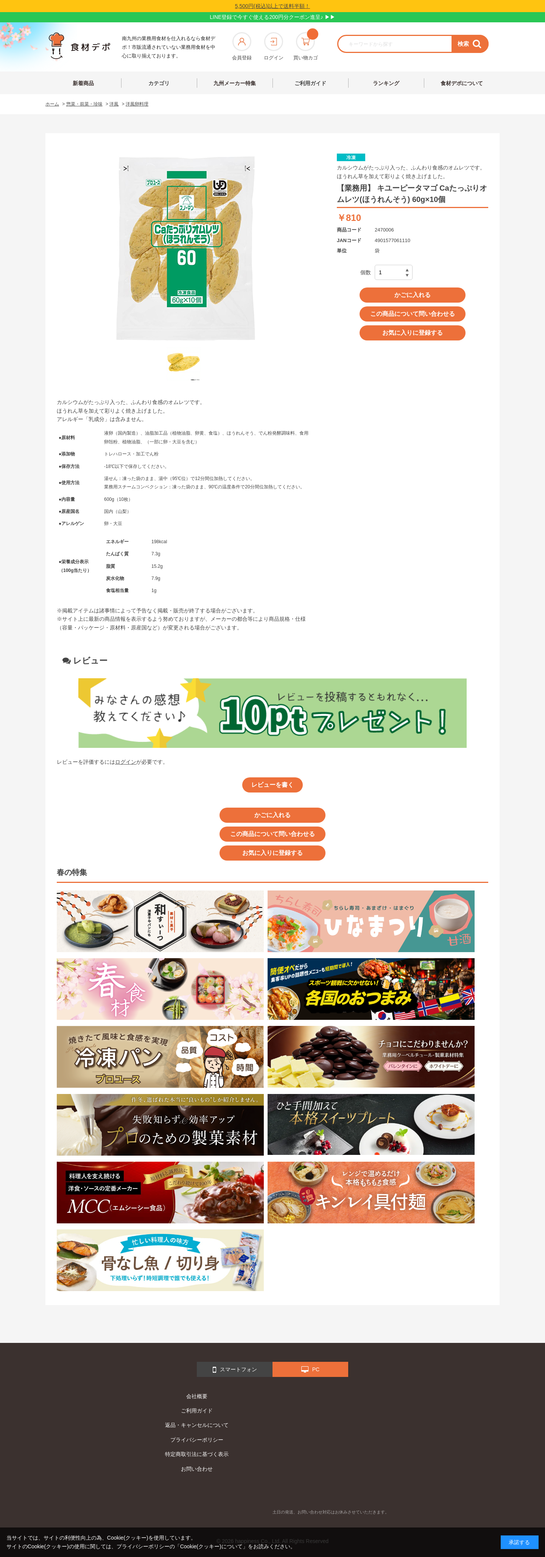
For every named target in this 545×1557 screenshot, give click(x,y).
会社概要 (196, 1396)
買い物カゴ (305, 46)
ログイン (273, 46)
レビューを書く (272, 785)
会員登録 (242, 46)
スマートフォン (235, 1370)
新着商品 (83, 83)
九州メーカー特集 (234, 83)
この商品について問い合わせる (412, 314)
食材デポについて (462, 83)
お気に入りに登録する (412, 332)
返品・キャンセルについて (197, 1425)
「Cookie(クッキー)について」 (211, 1546)
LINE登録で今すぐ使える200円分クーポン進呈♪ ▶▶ (272, 17)
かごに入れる (412, 295)
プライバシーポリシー (196, 1440)
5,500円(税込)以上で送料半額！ (272, 6)
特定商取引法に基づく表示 (197, 1454)
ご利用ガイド (310, 83)
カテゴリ (159, 83)
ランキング (386, 83)
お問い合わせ (197, 1469)
